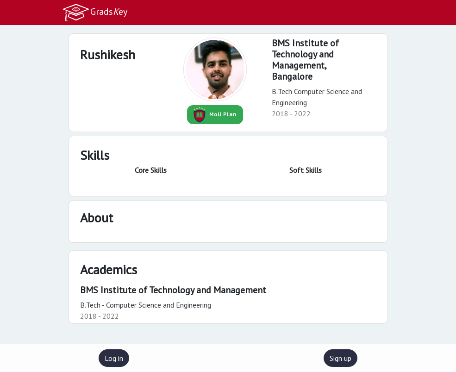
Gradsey (94, 12)
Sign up (340, 358)
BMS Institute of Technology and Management (173, 290)
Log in (114, 358)
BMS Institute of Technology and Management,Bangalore (305, 59)
